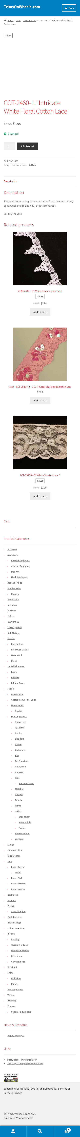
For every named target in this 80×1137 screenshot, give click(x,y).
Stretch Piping (18, 911)
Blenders (19, 738)
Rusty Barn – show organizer (22, 1059)
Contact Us (23, 1088)
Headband (16, 655)
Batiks (18, 733)
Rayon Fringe (14, 922)
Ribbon (11, 933)
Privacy (18, 1092)
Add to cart (27, 146)
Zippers (11, 1006)
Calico (10, 616)
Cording (15, 939)
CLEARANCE (13, 621)
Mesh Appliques (19, 577)
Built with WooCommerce (18, 1118)
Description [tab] (10, 181)
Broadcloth (13, 599)
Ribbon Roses (18, 683)
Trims (10, 972)
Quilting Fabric (19, 716)
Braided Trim (14, 588)
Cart (62, 1129)
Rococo (15, 593)
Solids (18, 811)
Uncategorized (15, 989)
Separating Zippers (21, 1011)
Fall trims (16, 978)
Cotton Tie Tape (19, 944)
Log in (34, 1088)
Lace (18, 20)
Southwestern (22, 833)
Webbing (11, 1000)
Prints (18, 805)
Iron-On (15, 571)
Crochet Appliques (20, 566)
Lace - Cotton (29, 20)
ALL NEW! (12, 549)
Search (40, 1131)
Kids (17, 777)
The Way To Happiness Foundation (25, 1063)
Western (19, 839)
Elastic (11, 638)
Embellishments (15, 666)
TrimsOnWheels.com (22, 6)
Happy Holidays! (15, 1035)
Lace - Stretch (18, 883)
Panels (18, 800)
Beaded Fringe (14, 582)
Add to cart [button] (40, 312)
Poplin (18, 710)
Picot (14, 660)
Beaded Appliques (20, 560)
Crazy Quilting (14, 627)
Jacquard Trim (14, 850)
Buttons (11, 610)
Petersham (16, 956)
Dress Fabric (17, 705)
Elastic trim (17, 644)
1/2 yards (19, 727)
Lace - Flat (16, 878)
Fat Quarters (21, 761)
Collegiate (20, 749)
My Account (13, 1131)
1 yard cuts (20, 722)
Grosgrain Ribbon (20, 950)
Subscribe (9, 1088)
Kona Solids (25, 822)
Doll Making (13, 633)
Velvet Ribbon (18, 961)
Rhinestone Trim (15, 928)
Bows (14, 671)
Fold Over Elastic (20, 649)
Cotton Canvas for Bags (23, 699)
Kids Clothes (13, 855)
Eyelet (18, 872)
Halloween (20, 766)
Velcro (10, 994)
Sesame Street (26, 783)
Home (10, 20)
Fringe (10, 844)
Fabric (10, 688)
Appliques (12, 554)
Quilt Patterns (14, 917)
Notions (11, 900)
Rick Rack (12, 967)
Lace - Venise (18, 889)
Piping (10, 905)
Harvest (19, 772)
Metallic (19, 788)
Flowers (15, 677)
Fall (17, 755)
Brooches (12, 605)
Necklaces (12, 894)
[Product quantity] (9, 146)
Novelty (19, 794)
